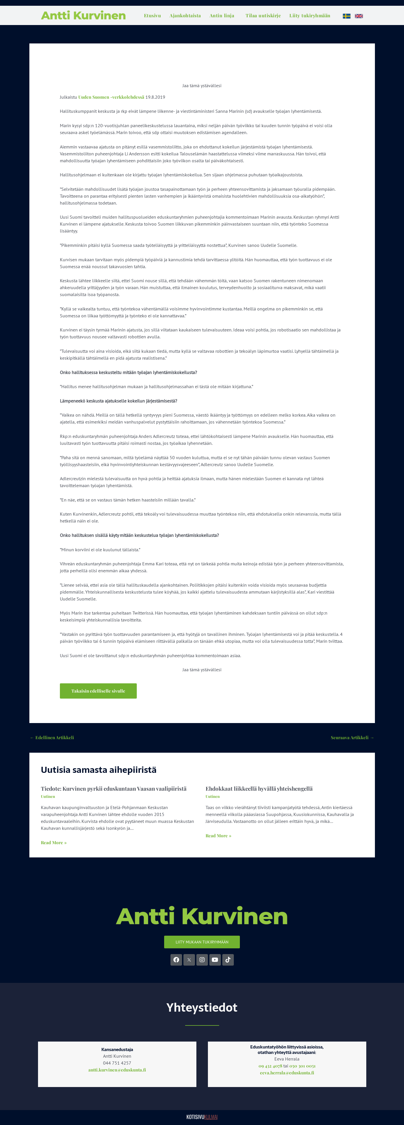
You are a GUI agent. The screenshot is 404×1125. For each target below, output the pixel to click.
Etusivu (152, 15)
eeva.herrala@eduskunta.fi (287, 1074)
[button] (99, 691)
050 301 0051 (303, 1067)
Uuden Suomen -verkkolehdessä (112, 97)
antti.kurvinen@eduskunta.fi (117, 1071)
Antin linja (222, 15)
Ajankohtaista (185, 15)
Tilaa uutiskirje (263, 15)
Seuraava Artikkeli (352, 738)
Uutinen (48, 797)
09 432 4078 (270, 1067)
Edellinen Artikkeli (53, 738)
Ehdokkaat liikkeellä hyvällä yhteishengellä (262, 790)
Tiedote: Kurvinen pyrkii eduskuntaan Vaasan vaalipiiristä (116, 790)
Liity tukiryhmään (310, 15)
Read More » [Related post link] (54, 844)
